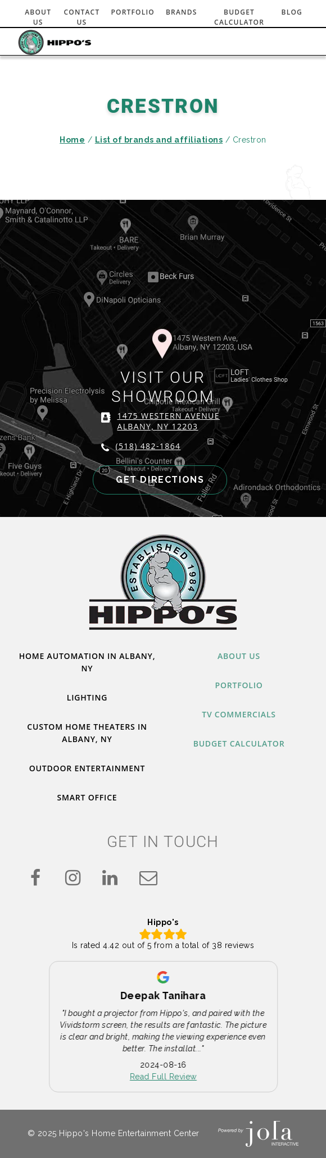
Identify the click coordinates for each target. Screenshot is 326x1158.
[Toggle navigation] (292, 42)
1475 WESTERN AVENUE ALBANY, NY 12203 (168, 421)
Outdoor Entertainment (87, 768)
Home (72, 139)
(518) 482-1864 (147, 446)
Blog (292, 12)
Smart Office (87, 797)
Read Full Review (163, 1077)
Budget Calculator (239, 17)
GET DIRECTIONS (160, 479)
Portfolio (133, 12)
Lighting (87, 697)
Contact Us (81, 17)
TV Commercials (239, 714)
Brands (181, 12)
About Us (38, 17)
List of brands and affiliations (159, 139)
